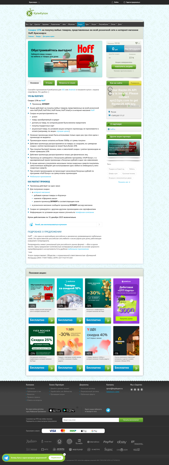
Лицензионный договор (90, 391)
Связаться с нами (112, 392)
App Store (55, 410)
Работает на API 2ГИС (121, 105)
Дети (120, 24)
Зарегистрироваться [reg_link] (133, 2)
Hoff (43, 100)
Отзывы (49, 83)
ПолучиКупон (104, 24)
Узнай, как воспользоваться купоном (51, 224)
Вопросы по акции (67, 83)
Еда (31, 24)
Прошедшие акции (58, 394)
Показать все (123, 182)
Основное (34, 83)
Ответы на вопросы (34, 400)
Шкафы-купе (113, 173)
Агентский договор (88, 388)
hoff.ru (112, 129)
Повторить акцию (124, 66)
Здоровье (46, 24)
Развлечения (56, 24)
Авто (65, 24)
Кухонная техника (129, 173)
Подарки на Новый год (116, 169)
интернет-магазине (41, 192)
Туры (87, 24)
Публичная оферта (88, 394)
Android (72, 89)
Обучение (72, 24)
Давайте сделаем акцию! (60, 388)
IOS (63, 89)
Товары (81, 24)
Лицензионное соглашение (120, 106)
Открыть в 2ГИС (134, 106)
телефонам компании (85, 212)
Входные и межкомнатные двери (120, 178)
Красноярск (33, 2)
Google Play (68, 410)
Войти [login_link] (116, 2)
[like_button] (136, 43)
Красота (37, 24)
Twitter (138, 389)
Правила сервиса (33, 397)
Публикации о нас (34, 391)
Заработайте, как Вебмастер (61, 391)
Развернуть (135, 83)
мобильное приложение (78, 249)
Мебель (132, 169)
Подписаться (56, 458)
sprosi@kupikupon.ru (114, 388)
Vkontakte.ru (135, 389)
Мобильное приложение (40, 176)
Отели (114, 24)
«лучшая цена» (62, 131)
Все (27, 24)
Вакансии (30, 394)
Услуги (95, 24)
